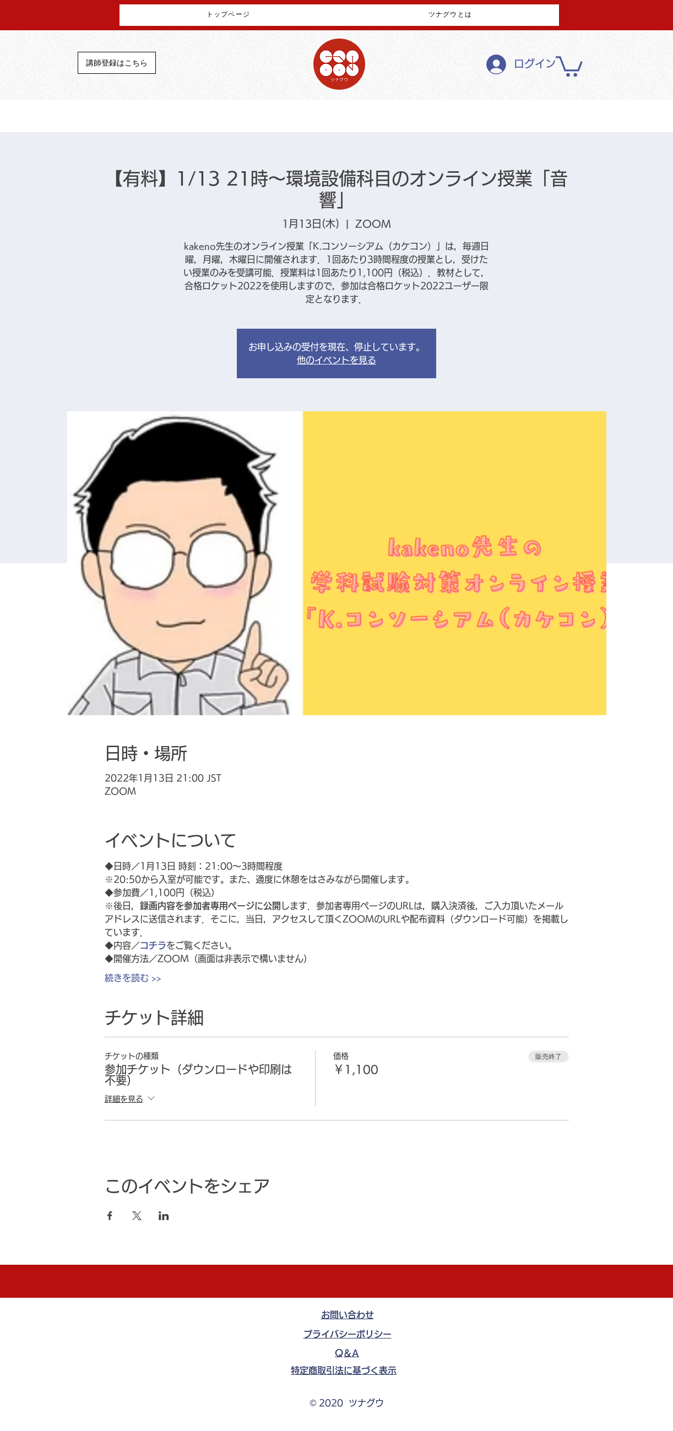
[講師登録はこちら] (117, 63)
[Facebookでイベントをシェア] (110, 1215)
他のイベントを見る (336, 360)
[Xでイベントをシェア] (137, 1215)
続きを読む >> (133, 977)
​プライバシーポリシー (347, 1334)
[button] (569, 65)
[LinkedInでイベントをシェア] (164, 1215)
